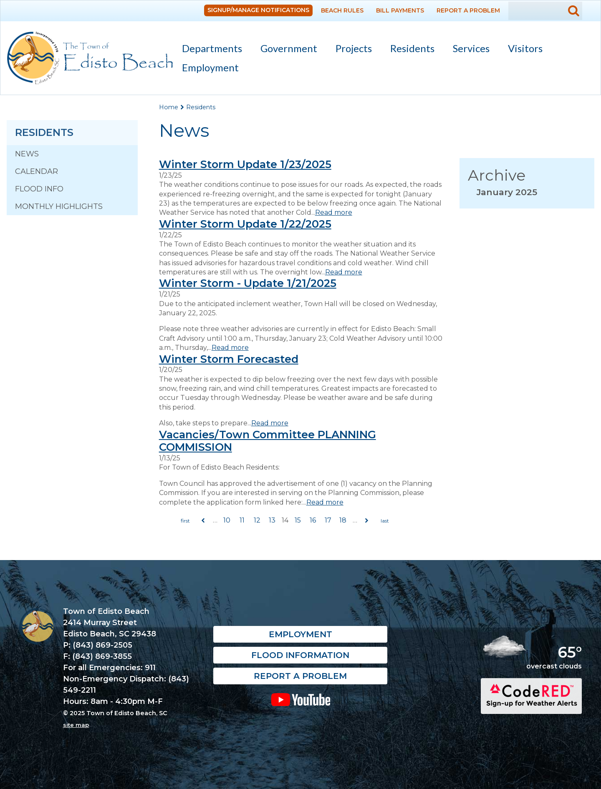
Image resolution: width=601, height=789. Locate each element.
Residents (408, 50)
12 (257, 520)
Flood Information (300, 656)
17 (328, 520)
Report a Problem (468, 10)
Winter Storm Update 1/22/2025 (245, 223)
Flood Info (39, 188)
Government (285, 50)
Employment (210, 67)
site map (76, 724)
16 (313, 520)
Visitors (521, 50)
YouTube (300, 699)
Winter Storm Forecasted (228, 358)
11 (242, 520)
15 (298, 520)
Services (467, 50)
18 (342, 520)
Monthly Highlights (59, 206)
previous (203, 520)
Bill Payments (400, 10)
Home (168, 107)
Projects (354, 48)
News (27, 153)
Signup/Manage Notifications (258, 10)
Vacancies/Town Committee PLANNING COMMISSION (267, 441)
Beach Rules (342, 10)
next (366, 520)
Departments (208, 50)
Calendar (36, 171)
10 (226, 520)
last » (384, 520)
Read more (333, 212)
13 (272, 520)
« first (185, 520)
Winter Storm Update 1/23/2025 (245, 164)
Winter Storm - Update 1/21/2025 (247, 282)
